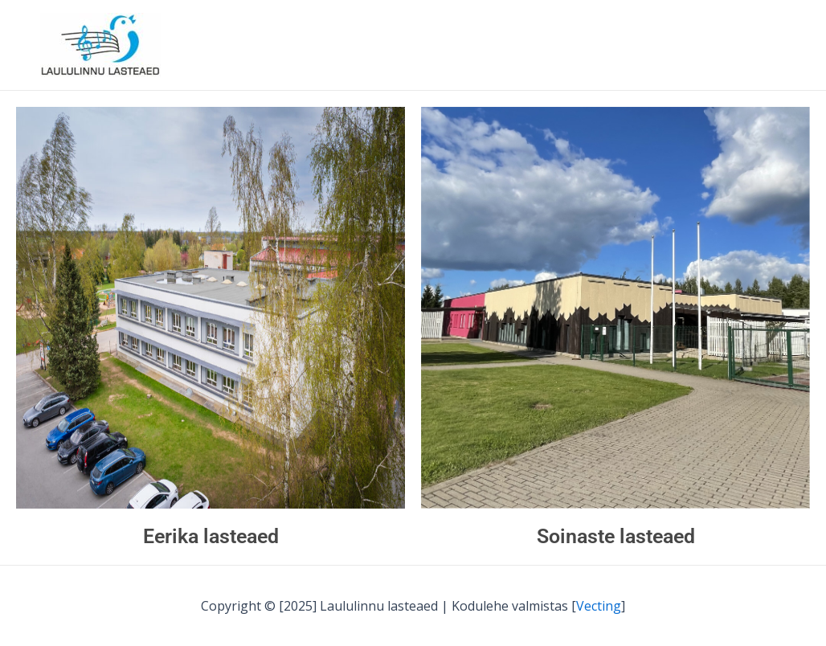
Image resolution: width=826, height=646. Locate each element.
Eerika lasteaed (211, 536)
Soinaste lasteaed (616, 536)
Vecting (598, 606)
